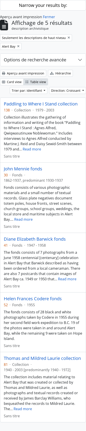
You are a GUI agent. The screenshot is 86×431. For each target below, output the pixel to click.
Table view (35, 82)
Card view (12, 82)
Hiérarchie (60, 73)
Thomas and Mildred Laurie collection (42, 358)
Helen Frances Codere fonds (33, 298)
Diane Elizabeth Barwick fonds (35, 239)
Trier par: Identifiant (27, 90)
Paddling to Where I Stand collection (41, 104)
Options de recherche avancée (35, 60)
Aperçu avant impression (23, 73)
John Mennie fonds (23, 169)
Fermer (49, 16)
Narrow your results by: (43, 5)
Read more (32, 149)
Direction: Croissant (66, 90)
